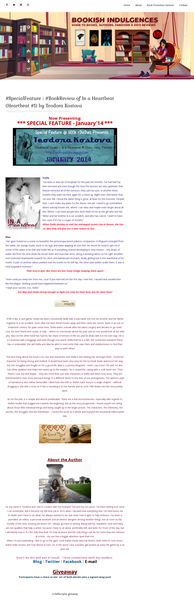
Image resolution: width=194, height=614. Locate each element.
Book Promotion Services (160, 5)
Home (127, 5)
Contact (183, 5)
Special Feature (62, 111)
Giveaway (48, 111)
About (138, 5)
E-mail (91, 561)
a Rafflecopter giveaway (65, 593)
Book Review (35, 111)
